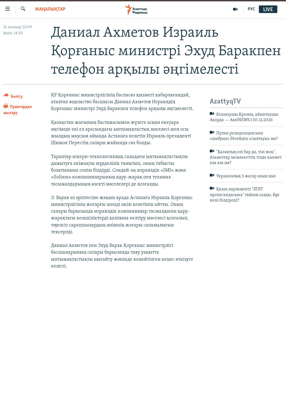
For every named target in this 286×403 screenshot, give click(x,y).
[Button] (13, 97)
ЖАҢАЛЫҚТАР (50, 9)
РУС (251, 9)
